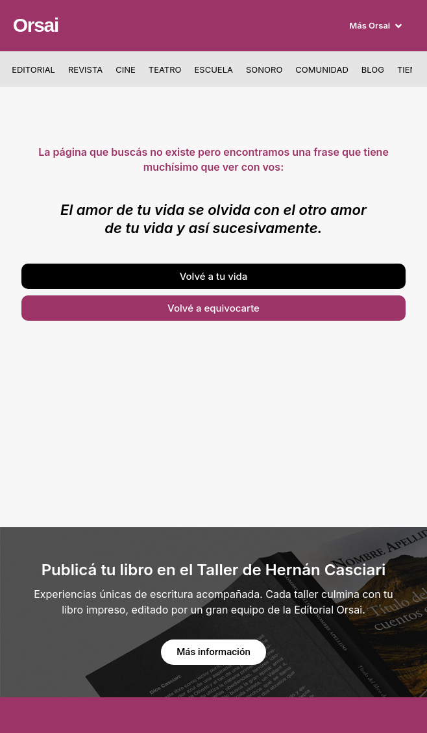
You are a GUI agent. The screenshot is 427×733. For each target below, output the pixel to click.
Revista (85, 69)
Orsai (35, 25)
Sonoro (264, 69)
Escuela (214, 69)
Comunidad (321, 69)
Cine (126, 69)
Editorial (33, 69)
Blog (372, 69)
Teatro (165, 69)
